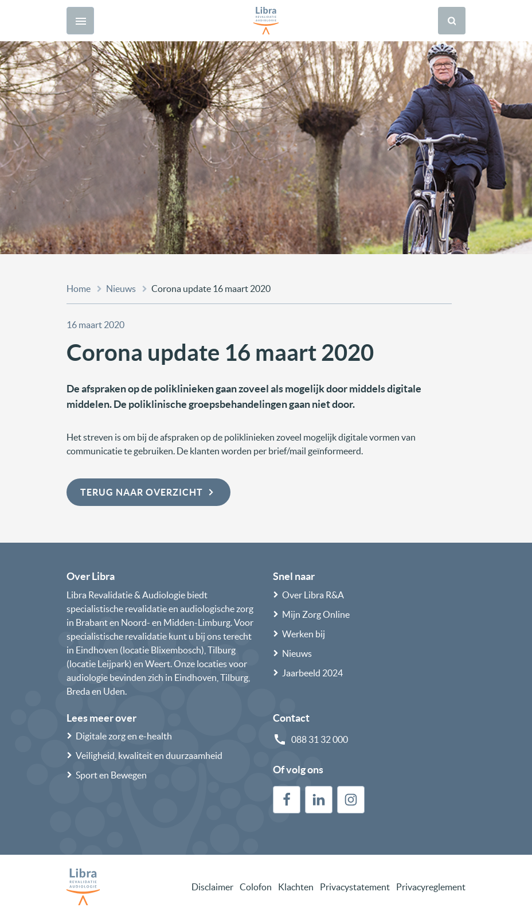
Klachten (296, 887)
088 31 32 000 (319, 739)
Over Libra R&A (313, 595)
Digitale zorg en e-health (124, 736)
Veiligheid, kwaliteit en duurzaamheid (149, 755)
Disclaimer (212, 887)
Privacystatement (355, 887)
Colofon (256, 887)
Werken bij (303, 634)
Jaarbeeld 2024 (312, 673)
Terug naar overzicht (148, 492)
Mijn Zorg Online (316, 614)
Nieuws (121, 288)
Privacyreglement (431, 887)
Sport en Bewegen (111, 775)
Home (78, 288)
